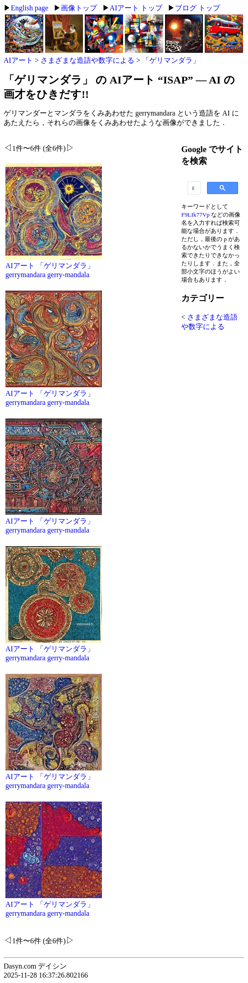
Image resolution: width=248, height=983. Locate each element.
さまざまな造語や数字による (87, 60)
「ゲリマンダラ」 (171, 60)
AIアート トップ (136, 8)
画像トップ (79, 8)
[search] (193, 188)
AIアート (18, 60)
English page (29, 8)
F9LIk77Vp (195, 214)
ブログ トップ (197, 8)
